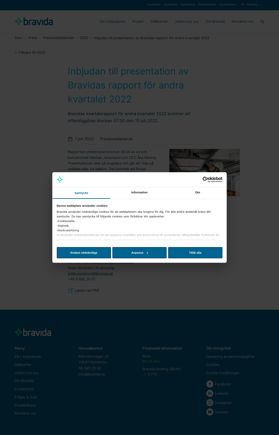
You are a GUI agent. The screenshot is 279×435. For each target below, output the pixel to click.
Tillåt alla (195, 252)
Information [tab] (139, 192)
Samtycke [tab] (81, 193)
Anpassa (139, 252)
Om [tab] (197, 192)
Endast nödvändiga (83, 252)
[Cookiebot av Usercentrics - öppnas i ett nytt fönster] (205, 179)
